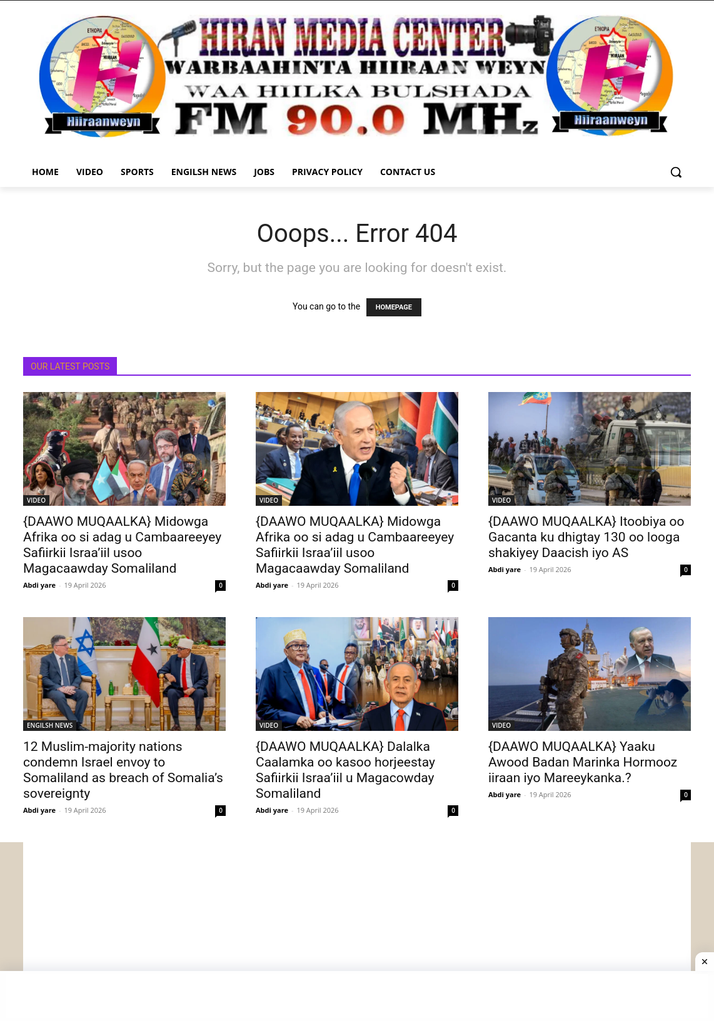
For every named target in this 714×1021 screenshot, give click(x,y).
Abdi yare (39, 585)
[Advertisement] (357, 929)
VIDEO (36, 500)
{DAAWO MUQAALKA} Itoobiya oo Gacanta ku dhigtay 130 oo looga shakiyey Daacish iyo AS (586, 537)
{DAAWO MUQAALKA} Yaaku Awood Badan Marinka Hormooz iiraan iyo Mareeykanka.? (582, 762)
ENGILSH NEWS (50, 725)
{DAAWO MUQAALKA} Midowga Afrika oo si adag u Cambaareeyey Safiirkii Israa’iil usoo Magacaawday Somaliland (122, 545)
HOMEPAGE (394, 307)
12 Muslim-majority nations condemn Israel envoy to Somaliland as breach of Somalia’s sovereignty (123, 770)
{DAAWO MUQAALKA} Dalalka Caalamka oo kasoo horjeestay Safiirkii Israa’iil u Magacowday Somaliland (345, 770)
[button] (676, 172)
